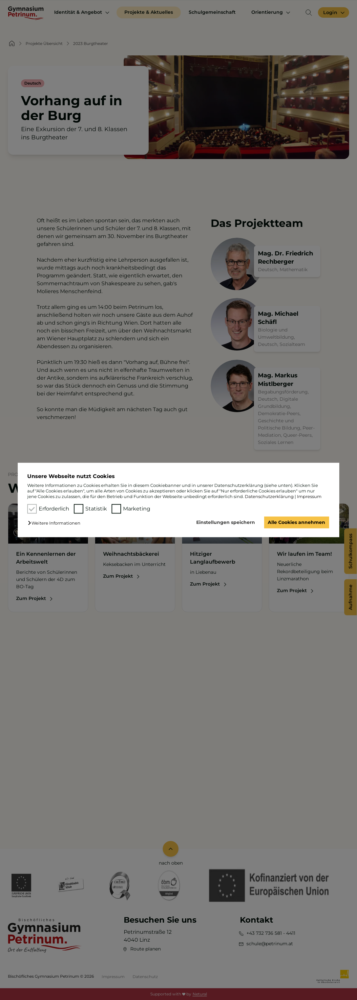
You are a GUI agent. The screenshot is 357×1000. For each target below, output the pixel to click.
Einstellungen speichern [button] (225, 522)
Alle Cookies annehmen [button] (296, 522)
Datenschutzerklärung (269, 496)
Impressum (309, 496)
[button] (55, 523)
